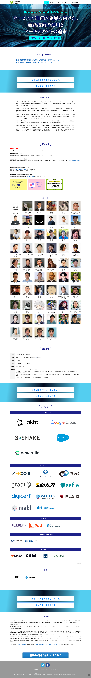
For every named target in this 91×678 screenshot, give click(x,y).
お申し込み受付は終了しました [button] (45, 79)
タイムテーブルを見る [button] (45, 85)
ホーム (46, 2)
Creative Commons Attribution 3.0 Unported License (48, 644)
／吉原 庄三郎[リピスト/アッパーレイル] (37, 62)
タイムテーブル (59, 2)
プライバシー (57, 669)
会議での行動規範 (22, 644)
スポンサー (67, 2)
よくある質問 (75, 2)
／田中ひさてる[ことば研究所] (34, 59)
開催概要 (52, 2)
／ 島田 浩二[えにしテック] (37, 60)
